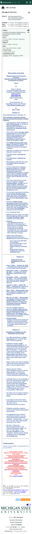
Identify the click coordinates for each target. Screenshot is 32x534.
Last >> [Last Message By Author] (26, 26)
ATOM (18, 499)
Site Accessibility (16, 524)
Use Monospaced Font (15, 16)
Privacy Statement (16, 522)
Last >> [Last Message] (26, 22)
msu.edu (23, 527)
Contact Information (16, 520)
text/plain (5, 55)
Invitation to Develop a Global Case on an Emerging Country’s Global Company (14, 34)
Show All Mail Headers (14, 19)
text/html (16, 55)
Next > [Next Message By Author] (21, 26)
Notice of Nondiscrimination (15, 529)
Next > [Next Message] (21, 22)
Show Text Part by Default (16, 18)
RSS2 (28, 499)
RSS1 (23, 499)
